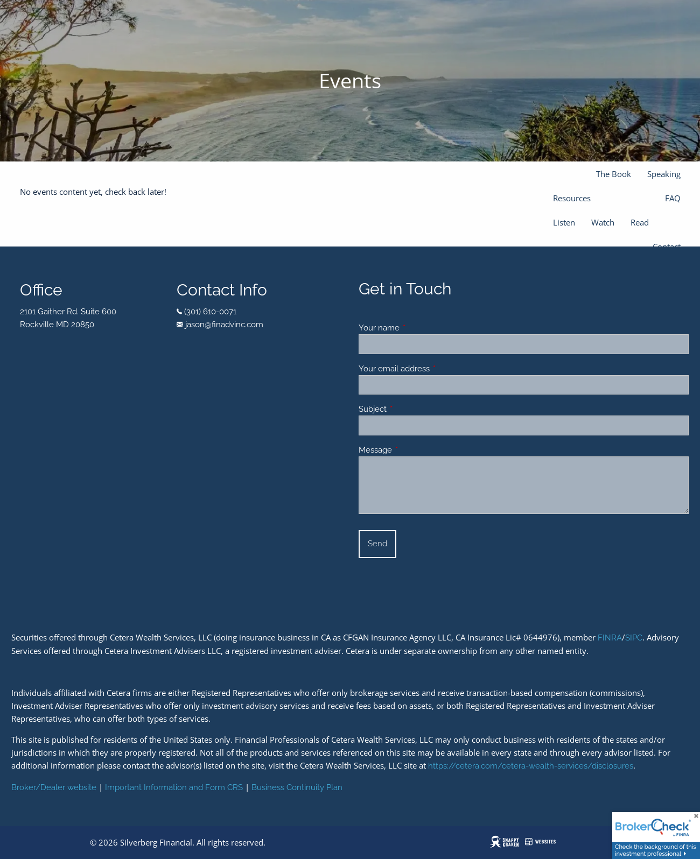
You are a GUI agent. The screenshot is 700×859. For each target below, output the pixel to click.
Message (414, 450)
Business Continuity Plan (296, 787)
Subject (412, 409)
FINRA (610, 638)
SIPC (633, 638)
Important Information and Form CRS (174, 787)
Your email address (433, 369)
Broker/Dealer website (53, 787)
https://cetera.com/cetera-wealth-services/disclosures (530, 766)
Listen (564, 222)
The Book (613, 173)
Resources (572, 198)
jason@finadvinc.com (224, 324)
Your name (418, 328)
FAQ (673, 198)
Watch (602, 222)
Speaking (664, 173)
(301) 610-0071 (210, 311)
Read (640, 222)
